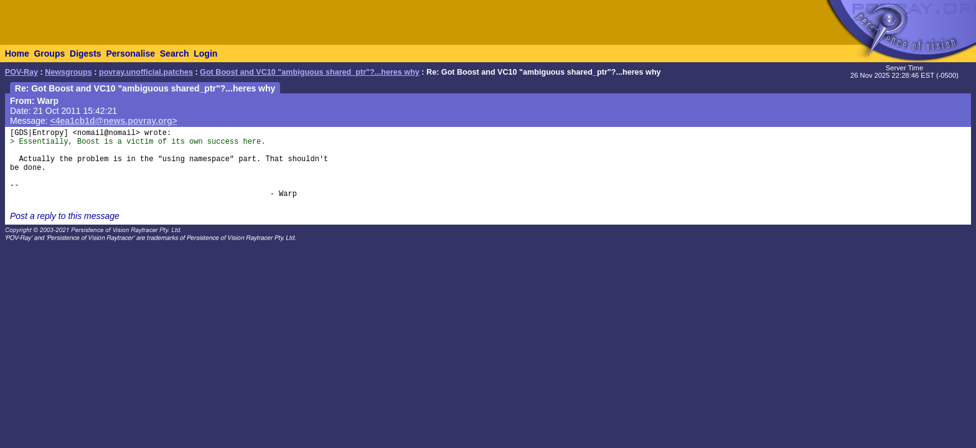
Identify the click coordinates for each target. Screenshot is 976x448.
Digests (85, 53)
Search (174, 53)
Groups (49, 53)
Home (17, 53)
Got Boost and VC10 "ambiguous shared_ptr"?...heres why (310, 72)
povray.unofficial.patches (146, 72)
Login (205, 53)
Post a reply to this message (65, 216)
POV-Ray (21, 72)
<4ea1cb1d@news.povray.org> (113, 121)
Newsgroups (68, 72)
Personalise (130, 53)
